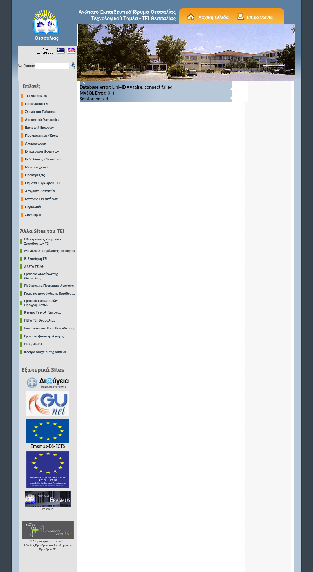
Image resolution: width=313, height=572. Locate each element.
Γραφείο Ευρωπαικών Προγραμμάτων (41, 303)
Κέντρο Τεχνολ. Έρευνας (42, 312)
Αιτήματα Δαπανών (40, 191)
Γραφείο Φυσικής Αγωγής (44, 336)
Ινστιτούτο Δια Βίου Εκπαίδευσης (49, 328)
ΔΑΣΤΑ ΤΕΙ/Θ (34, 266)
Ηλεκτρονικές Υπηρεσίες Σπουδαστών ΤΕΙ (43, 241)
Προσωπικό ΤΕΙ (36, 104)
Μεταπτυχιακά (36, 167)
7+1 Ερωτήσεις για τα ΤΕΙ (48, 543)
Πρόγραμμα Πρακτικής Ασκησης (49, 285)
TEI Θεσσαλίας (36, 96)
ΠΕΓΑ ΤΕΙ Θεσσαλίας (39, 320)
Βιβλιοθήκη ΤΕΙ (35, 259)
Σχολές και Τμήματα (40, 112)
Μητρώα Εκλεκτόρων (41, 199)
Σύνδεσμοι (33, 215)
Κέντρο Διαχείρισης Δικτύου (46, 352)
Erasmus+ (48, 507)
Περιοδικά (33, 207)
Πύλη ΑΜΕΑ (33, 344)
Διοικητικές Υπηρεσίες (42, 119)
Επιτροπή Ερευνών (39, 127)
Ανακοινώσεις (35, 143)
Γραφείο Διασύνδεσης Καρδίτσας (49, 293)
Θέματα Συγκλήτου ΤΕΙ (42, 183)
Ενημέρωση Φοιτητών (42, 151)
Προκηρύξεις (35, 175)
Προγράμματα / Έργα (41, 135)
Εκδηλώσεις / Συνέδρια (43, 159)
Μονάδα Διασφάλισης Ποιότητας (49, 251)
